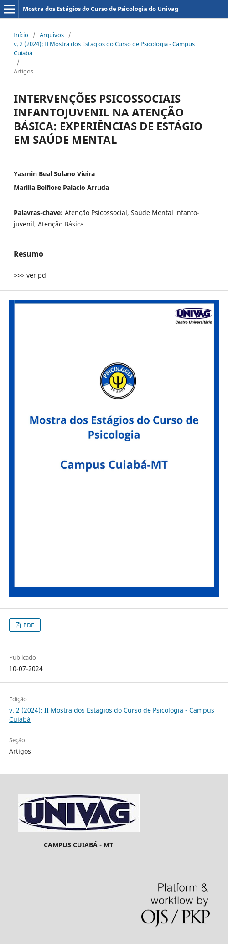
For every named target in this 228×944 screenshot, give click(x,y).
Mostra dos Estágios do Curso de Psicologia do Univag (100, 9)
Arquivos (52, 35)
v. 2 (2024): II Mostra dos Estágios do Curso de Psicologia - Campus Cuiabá (104, 48)
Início (21, 35)
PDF (28, 625)
